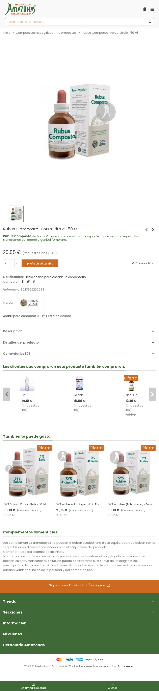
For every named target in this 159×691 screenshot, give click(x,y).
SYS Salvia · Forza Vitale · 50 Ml (25, 504)
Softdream (126, 666)
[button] (6, 394)
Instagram (100, 585)
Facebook (78, 585)
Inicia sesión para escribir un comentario (56, 277)
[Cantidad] (11, 263)
